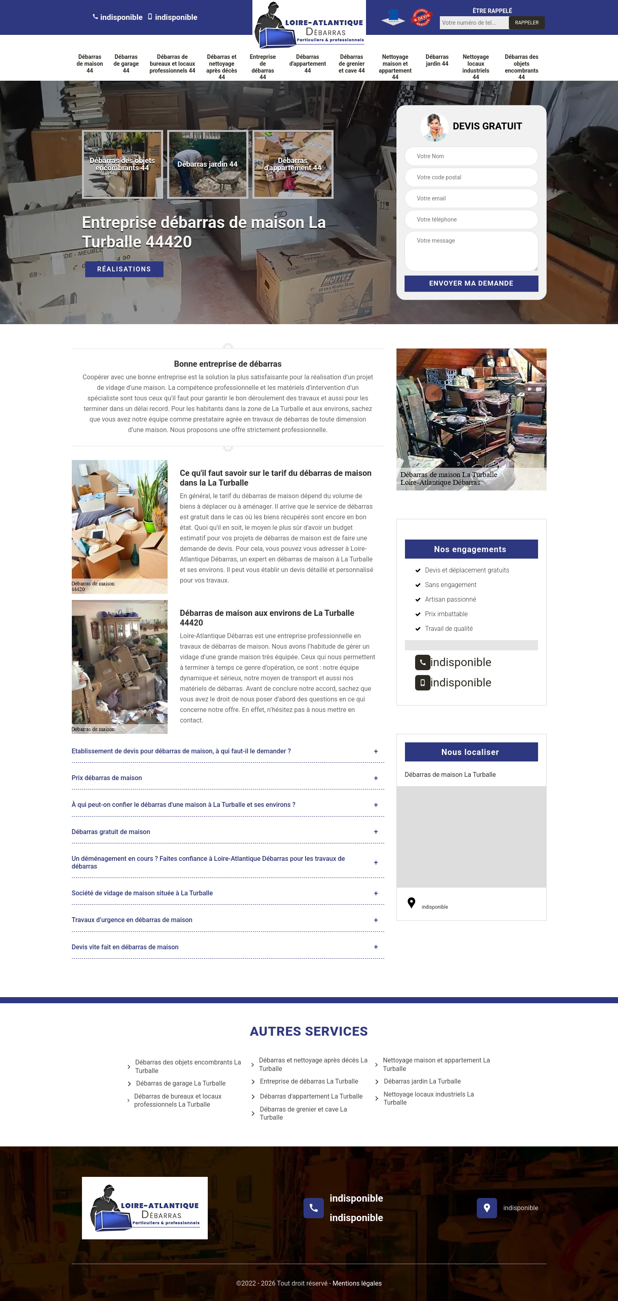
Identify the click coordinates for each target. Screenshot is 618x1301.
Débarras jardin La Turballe (417, 1081)
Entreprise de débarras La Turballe (304, 1081)
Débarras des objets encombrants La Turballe (184, 1066)
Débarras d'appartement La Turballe (306, 1096)
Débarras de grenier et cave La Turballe (298, 1113)
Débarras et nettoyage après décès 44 (221, 67)
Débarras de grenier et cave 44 (351, 64)
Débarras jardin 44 (437, 60)
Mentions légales (357, 1283)
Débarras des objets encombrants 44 (521, 67)
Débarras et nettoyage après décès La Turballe (309, 1064)
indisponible (117, 17)
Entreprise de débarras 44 (263, 67)
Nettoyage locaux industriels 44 (475, 67)
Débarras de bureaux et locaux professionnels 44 (173, 64)
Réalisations (124, 269)
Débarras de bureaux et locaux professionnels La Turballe (174, 1100)
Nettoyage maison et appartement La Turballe (432, 1064)
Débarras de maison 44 (90, 64)
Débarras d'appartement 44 (307, 64)
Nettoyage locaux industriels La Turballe (424, 1098)
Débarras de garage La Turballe (176, 1083)
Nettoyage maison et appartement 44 (395, 67)
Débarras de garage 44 (126, 64)
